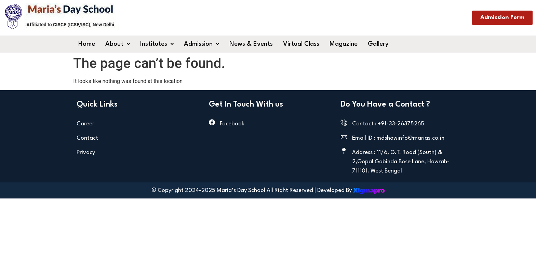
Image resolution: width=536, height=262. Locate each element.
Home (86, 44)
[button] (117, 44)
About (117, 44)
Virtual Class (301, 44)
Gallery (378, 44)
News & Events (251, 44)
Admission (201, 44)
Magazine (344, 44)
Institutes (157, 44)
